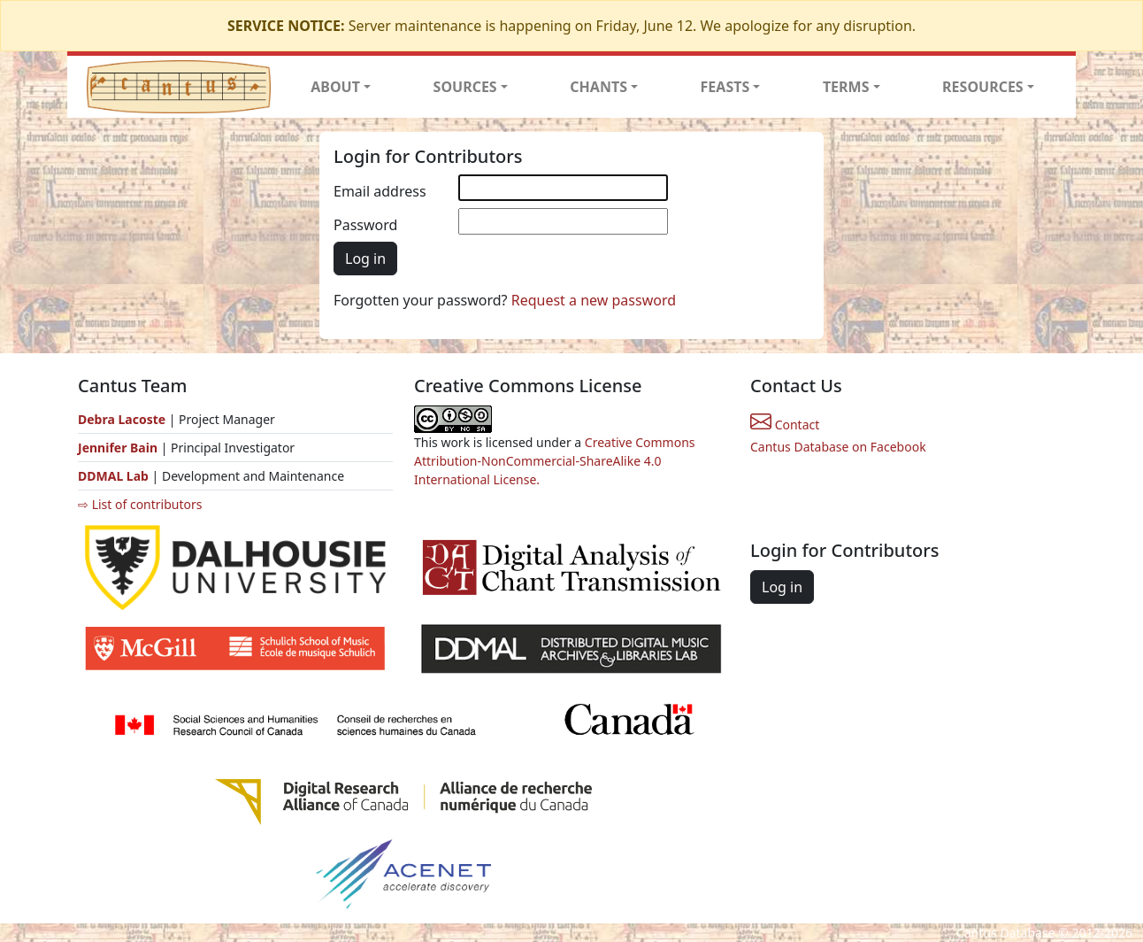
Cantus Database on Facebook (838, 446)
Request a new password (593, 300)
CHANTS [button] (598, 87)
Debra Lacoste (121, 419)
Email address (380, 191)
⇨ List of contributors (140, 504)
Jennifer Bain (119, 447)
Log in (365, 258)
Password (365, 225)
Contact (784, 424)
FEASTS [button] (725, 87)
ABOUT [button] (335, 87)
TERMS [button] (846, 87)
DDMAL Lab (113, 475)
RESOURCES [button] (983, 87)
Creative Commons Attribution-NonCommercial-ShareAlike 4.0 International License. (554, 461)
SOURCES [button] (465, 87)
